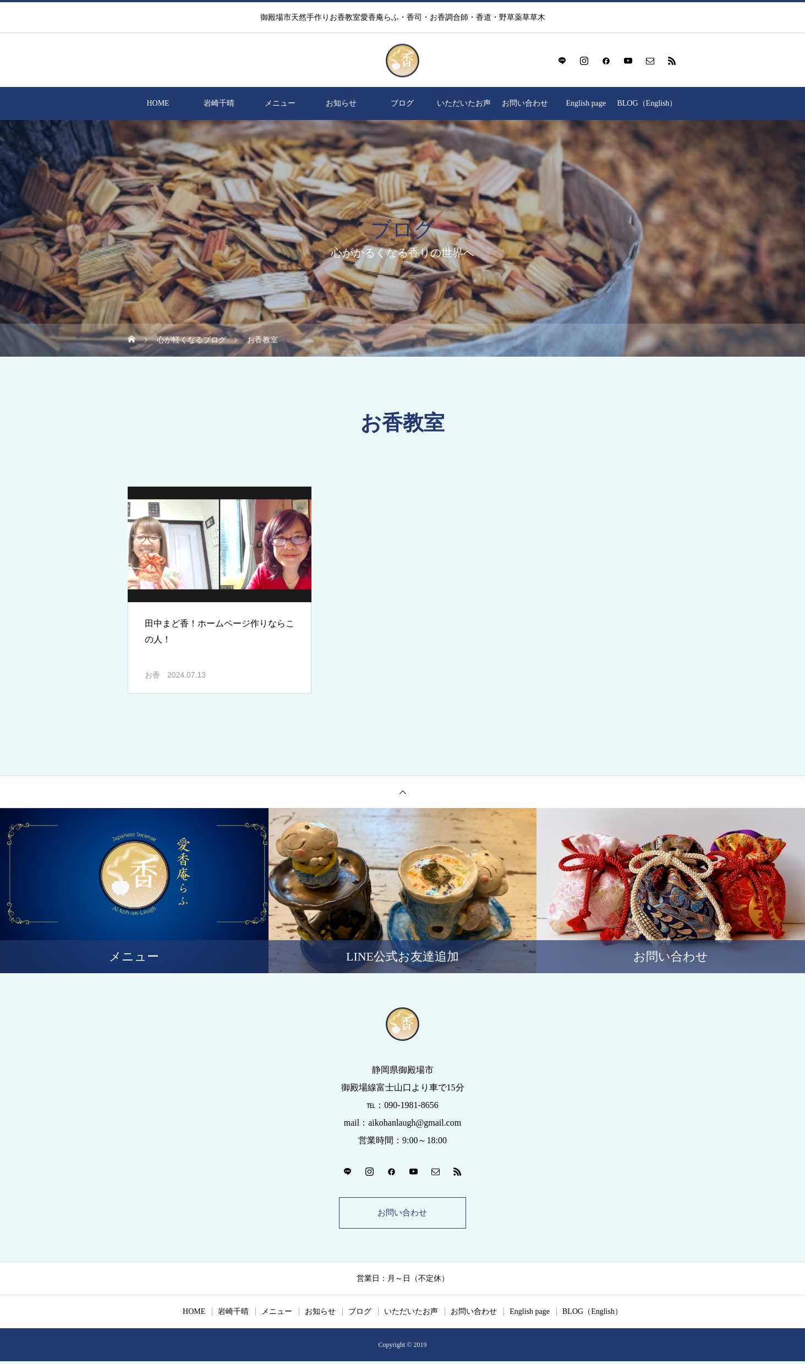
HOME (157, 103)
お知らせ (341, 103)
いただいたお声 (464, 103)
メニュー (280, 103)
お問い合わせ (525, 103)
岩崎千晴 (219, 103)
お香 (152, 675)
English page (586, 103)
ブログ (402, 103)
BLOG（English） (647, 103)
